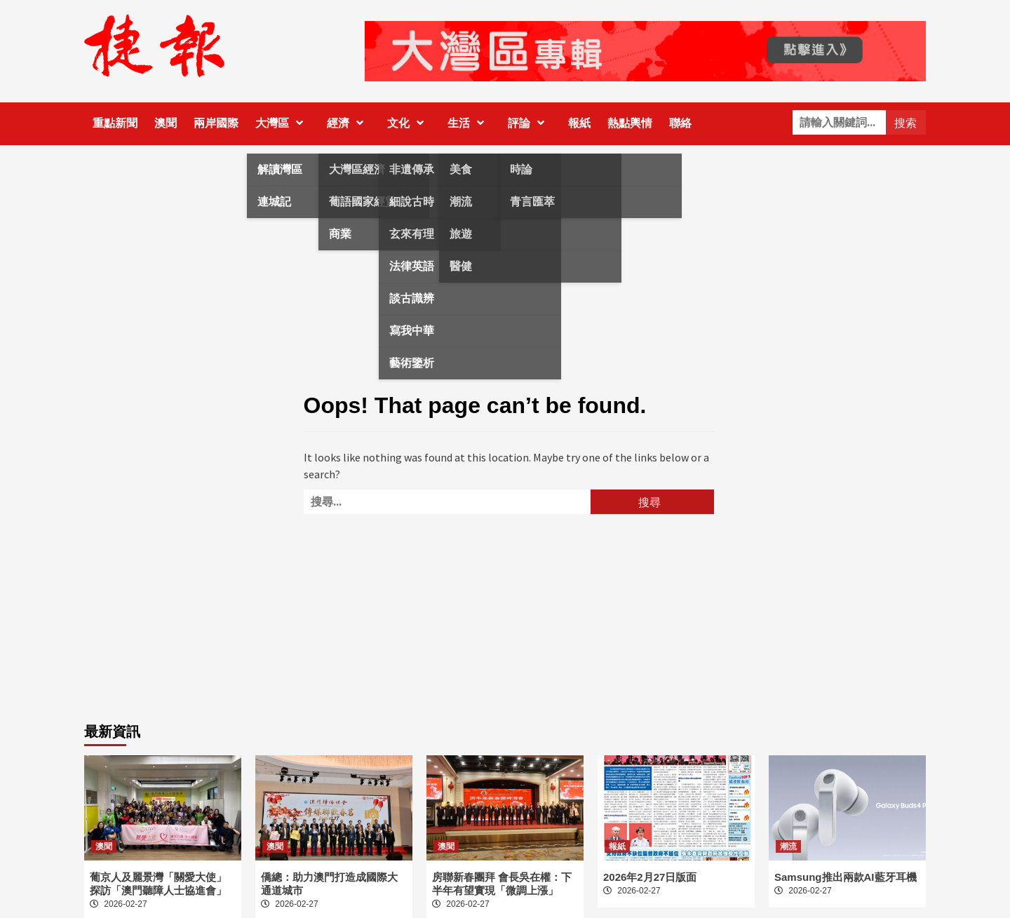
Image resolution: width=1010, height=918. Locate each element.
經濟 (348, 123)
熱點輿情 (629, 123)
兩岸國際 (216, 123)
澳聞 (165, 123)
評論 (529, 123)
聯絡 (680, 123)
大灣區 (282, 123)
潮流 (788, 846)
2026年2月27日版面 (649, 877)
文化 (409, 123)
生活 (469, 123)
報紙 (579, 123)
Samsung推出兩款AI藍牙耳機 (845, 877)
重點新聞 (115, 123)
